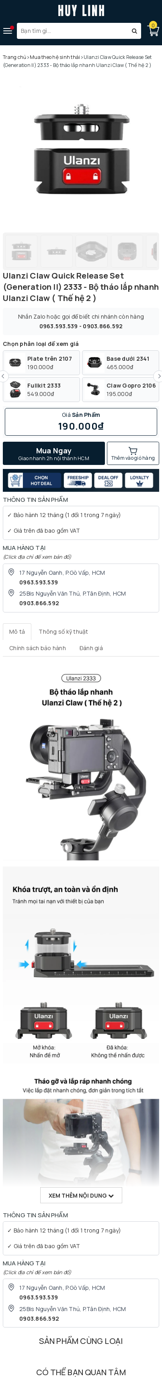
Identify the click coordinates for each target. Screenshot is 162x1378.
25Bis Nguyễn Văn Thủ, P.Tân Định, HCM (72, 593)
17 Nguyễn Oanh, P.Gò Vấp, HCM (62, 572)
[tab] (17, 631)
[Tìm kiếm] (134, 31)
